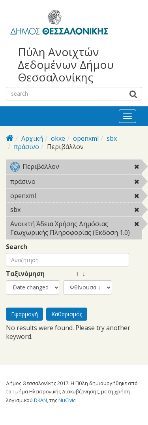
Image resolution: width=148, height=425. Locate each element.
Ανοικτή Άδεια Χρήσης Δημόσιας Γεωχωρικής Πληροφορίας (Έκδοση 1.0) (76, 229)
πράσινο (26, 146)
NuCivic (66, 400)
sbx (112, 138)
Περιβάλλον (76, 168)
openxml (86, 138)
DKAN (40, 400)
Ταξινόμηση (25, 274)
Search (16, 247)
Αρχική (32, 138)
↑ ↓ (74, 274)
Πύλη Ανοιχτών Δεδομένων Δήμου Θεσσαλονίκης (66, 64)
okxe (58, 138)
